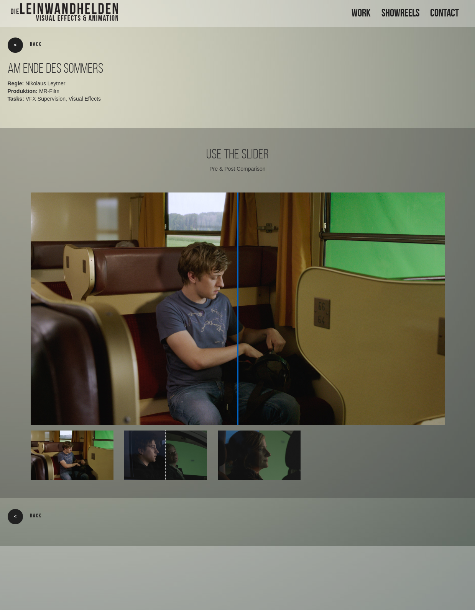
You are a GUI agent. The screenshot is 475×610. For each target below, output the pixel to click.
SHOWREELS (400, 13)
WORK (361, 13)
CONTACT (444, 13)
